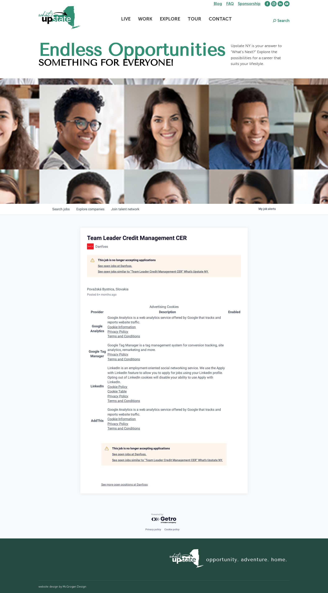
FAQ (230, 3)
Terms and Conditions (124, 336)
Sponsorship (249, 3)
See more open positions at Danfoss (124, 484)
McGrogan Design (74, 586)
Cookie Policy (117, 387)
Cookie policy (171, 529)
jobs (61, 209)
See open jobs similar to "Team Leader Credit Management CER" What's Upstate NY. (153, 271)
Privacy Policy (118, 332)
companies (90, 209)
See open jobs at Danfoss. (115, 266)
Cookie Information (122, 327)
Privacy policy (153, 529)
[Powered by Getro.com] (164, 519)
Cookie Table (117, 391)
